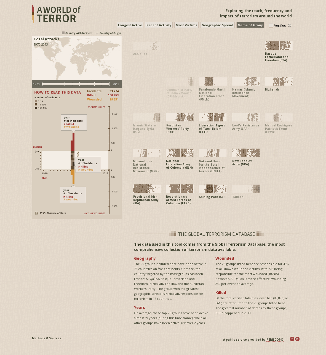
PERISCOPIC (275, 339)
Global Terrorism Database (240, 244)
